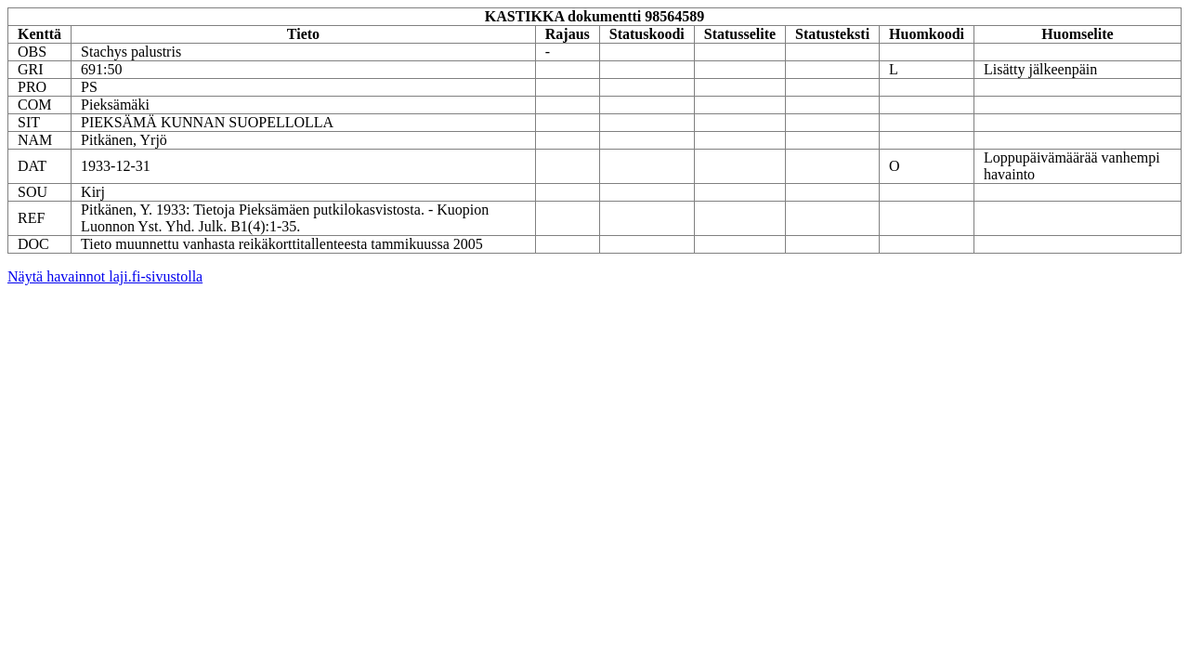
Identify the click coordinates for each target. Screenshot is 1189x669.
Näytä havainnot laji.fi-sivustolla (105, 276)
